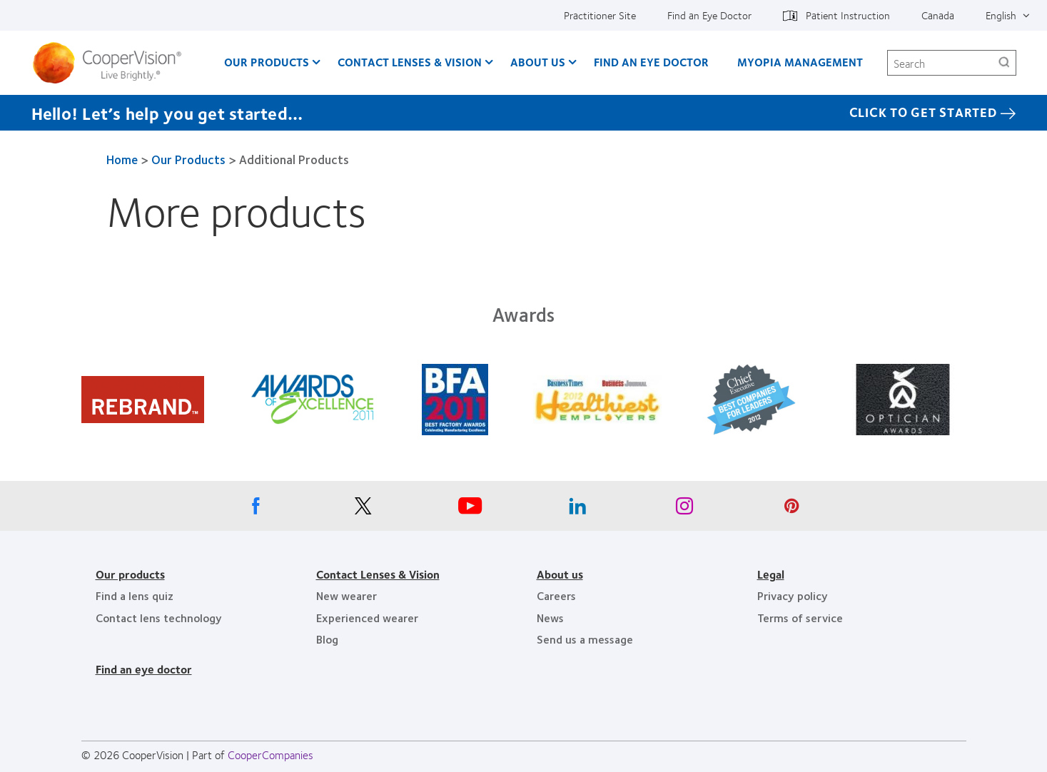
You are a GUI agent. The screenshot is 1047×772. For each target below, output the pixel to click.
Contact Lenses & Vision (410, 62)
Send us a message (585, 639)
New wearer (346, 595)
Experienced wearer (367, 617)
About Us (537, 62)
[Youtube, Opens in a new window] (470, 509)
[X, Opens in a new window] (363, 509)
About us (560, 574)
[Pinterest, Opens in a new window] (791, 509)
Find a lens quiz (134, 595)
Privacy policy (792, 595)
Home (122, 159)
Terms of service (800, 617)
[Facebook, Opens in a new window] (256, 509)
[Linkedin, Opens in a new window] (577, 509)
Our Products (266, 62)
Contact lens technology (159, 617)
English (1001, 15)
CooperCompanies (270, 754)
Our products (130, 574)
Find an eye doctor (144, 669)
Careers (556, 595)
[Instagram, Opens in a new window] (684, 509)
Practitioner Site (600, 15)
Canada (937, 15)
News (550, 617)
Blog (327, 639)
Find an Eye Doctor (709, 15)
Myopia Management (800, 62)
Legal (770, 574)
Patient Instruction (848, 15)
